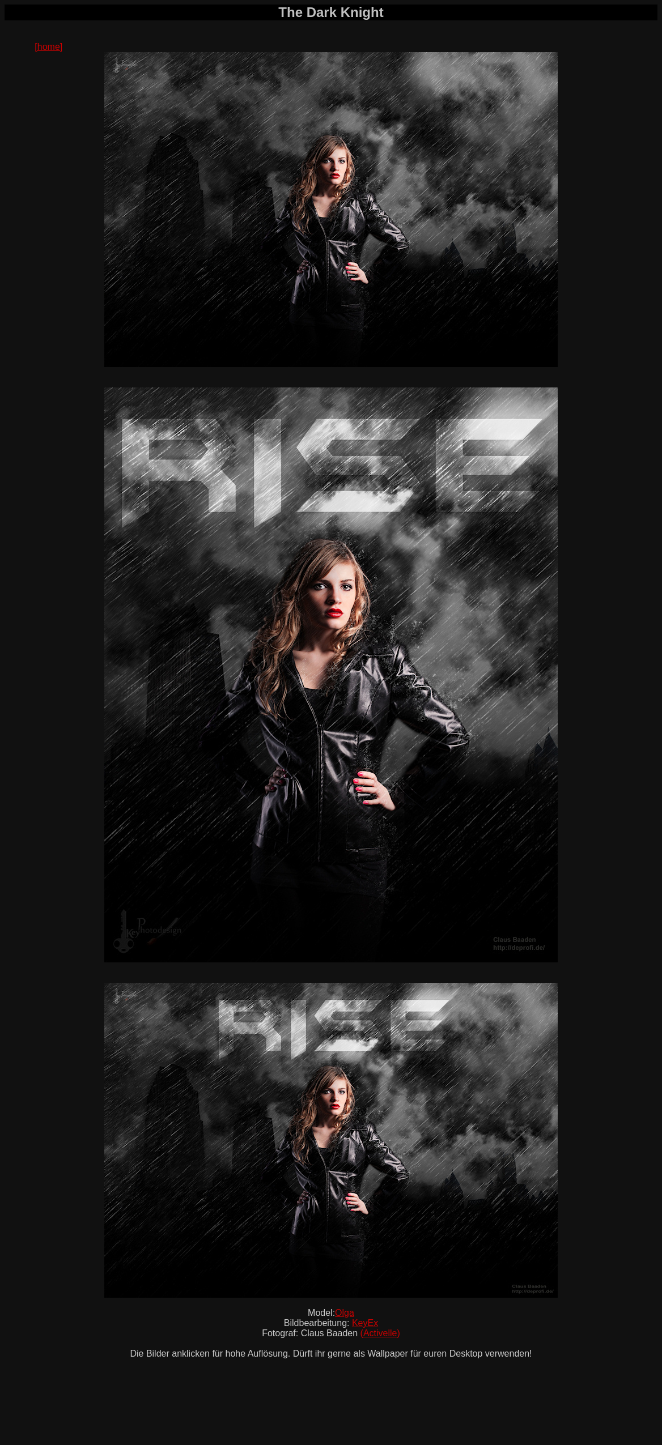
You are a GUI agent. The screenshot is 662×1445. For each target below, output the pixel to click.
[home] (48, 47)
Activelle (380, 1333)
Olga (344, 1313)
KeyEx (365, 1323)
